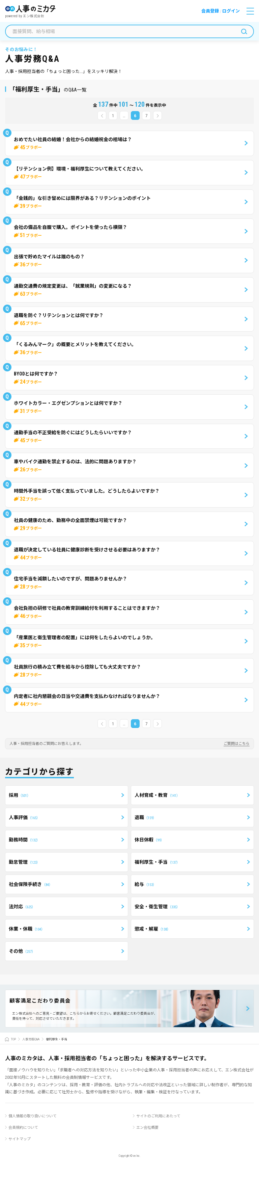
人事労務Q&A (30, 1039)
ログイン (231, 11)
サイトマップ (19, 1139)
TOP (13, 1039)
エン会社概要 (147, 1127)
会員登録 (210, 11)
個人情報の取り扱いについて (32, 1116)
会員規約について (23, 1127)
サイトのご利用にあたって (158, 1116)
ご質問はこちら (237, 744)
